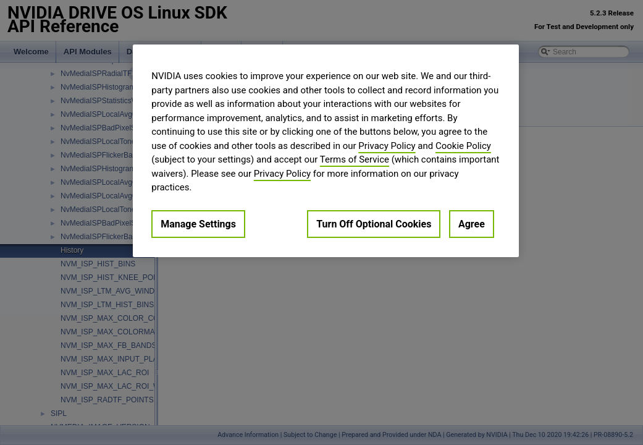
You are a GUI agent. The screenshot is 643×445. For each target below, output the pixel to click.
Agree (471, 224)
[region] (326, 150)
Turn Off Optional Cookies (373, 224)
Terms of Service (354, 159)
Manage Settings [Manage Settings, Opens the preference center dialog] (198, 224)
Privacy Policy (386, 145)
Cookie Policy (463, 145)
